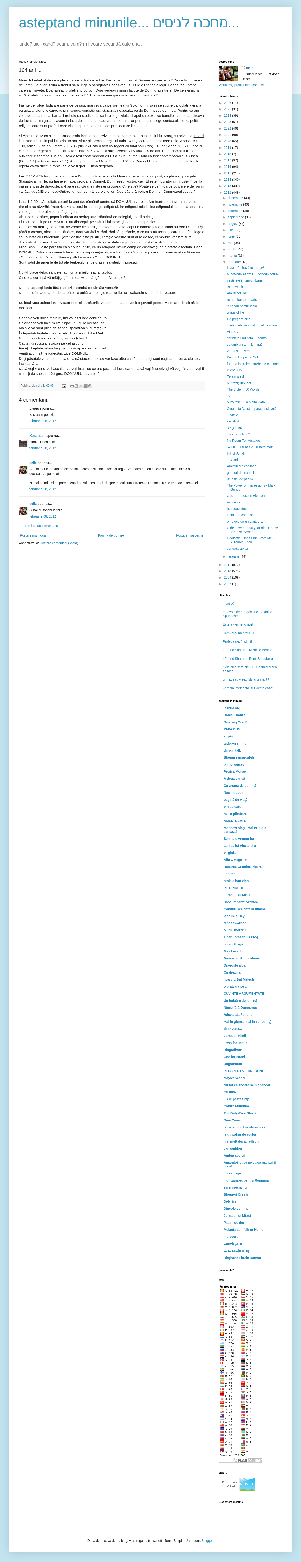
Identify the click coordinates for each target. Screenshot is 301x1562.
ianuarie (234, 556)
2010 (228, 571)
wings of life (235, 312)
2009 (228, 577)
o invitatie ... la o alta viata (246, 402)
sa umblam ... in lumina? (245, 344)
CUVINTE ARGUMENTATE (244, 993)
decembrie (236, 198)
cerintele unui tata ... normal (247, 338)
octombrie (235, 211)
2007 (228, 584)
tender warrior (235, 923)
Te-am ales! (235, 376)
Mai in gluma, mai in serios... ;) (247, 1022)
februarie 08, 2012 (42, 421)
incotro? (229, 603)
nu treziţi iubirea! (239, 383)
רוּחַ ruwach (235, 287)
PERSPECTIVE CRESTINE (244, 1071)
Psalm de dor (234, 1222)
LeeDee (229, 874)
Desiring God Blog (238, 722)
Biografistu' (233, 1050)
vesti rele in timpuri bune (245, 280)
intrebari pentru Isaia (242, 306)
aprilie (232, 249)
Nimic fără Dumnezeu (240, 1007)
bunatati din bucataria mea (244, 1127)
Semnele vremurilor (239, 838)
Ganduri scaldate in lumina (245, 909)
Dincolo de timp (236, 1208)
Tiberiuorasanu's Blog (241, 937)
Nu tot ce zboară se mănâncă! (247, 1085)
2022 (228, 128)
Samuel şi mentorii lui (238, 633)
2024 (228, 115)
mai (231, 243)
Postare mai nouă (33, 535)
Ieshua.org (232, 708)
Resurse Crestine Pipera (243, 867)
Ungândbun (233, 1064)
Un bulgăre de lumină (240, 1000)
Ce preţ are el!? (238, 319)
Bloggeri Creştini (237, 1194)
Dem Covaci (233, 1120)
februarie (235, 262)
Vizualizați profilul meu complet (241, 85)
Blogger (207, 1541)
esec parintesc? (238, 434)
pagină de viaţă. (236, 800)
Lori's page (232, 1173)
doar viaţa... (233, 1029)
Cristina (230, 1092)
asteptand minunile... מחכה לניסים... (129, 23)
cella (33, 463)
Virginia (230, 853)
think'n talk (232, 750)
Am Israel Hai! (237, 293)
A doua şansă (234, 778)
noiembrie (235, 204)
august (233, 224)
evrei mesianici (235, 1187)
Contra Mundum (236, 1106)
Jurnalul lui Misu (237, 895)
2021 (228, 135)
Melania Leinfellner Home (243, 1230)
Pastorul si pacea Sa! (242, 357)
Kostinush (37, 436)
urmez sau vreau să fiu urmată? (246, 679)
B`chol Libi (234, 370)
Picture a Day (234, 916)
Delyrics (230, 1201)
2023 (228, 122)
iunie (231, 236)
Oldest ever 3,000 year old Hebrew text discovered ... (252, 530)
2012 (228, 192)
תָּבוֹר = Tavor (236, 428)
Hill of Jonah (236, 453)
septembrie (236, 217)
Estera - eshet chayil (238, 624)
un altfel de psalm (240, 479)
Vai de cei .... (236, 502)
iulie (231, 230)
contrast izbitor (237, 548)
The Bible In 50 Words (243, 389)
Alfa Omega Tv (235, 860)
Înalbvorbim (233, 1237)
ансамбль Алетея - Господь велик (252, 274)
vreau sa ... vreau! (240, 351)
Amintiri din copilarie (241, 466)
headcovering (237, 508)
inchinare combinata (241, 515)
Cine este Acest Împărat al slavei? (252, 409)
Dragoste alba (235, 965)
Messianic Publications (242, 958)
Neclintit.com (234, 792)
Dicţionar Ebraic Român (242, 1258)
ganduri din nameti (240, 473)
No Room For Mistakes (244, 440)
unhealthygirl (234, 944)
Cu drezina (232, 972)
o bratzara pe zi (236, 986)
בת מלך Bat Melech (239, 979)
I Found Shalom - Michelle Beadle (247, 650)
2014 (228, 179)
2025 (228, 109)
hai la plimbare (235, 814)
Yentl (230, 396)
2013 (228, 186)
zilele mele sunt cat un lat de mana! (252, 325)
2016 (228, 167)
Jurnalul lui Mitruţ (237, 1215)
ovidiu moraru (235, 930)
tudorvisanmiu (235, 743)
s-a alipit (233, 421)
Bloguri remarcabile (239, 757)
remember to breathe (242, 300)
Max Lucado (233, 951)
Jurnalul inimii (235, 1036)
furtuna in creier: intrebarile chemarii (253, 364)
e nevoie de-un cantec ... (245, 521)
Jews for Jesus (235, 1043)
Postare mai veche (189, 535)
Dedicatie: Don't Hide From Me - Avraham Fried (250, 540)
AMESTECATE (235, 821)
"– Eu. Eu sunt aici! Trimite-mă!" (250, 447)
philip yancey (234, 764)
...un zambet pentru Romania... (247, 1180)
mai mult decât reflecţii (241, 1141)
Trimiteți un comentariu (41, 526)
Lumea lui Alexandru (240, 846)
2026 (228, 103)
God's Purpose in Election (246, 496)
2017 (228, 160)
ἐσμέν (228, 736)
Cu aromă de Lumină (240, 785)
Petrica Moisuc (235, 771)
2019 (228, 148)
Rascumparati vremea (241, 902)
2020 (228, 141)
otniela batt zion (236, 881)
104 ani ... (234, 460)
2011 (228, 565)
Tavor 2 (232, 415)
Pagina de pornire (111, 535)
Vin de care (232, 807)
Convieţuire (233, 1244)
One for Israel (234, 1057)
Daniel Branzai (235, 715)
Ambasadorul (234, 1155)
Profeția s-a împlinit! (237, 641)
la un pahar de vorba (240, 1134)
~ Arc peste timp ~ (238, 1099)
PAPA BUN (232, 729)
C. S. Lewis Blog (236, 1251)
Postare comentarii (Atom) (59, 543)
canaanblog (233, 1148)
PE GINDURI (233, 888)
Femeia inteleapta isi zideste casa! (248, 688)
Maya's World (234, 1078)
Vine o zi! (233, 332)
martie (233, 255)
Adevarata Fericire (238, 1015)
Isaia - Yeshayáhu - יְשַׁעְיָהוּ (245, 267)
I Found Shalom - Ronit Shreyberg (248, 658)
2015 (228, 173)
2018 (228, 154)
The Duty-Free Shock (240, 1113)
